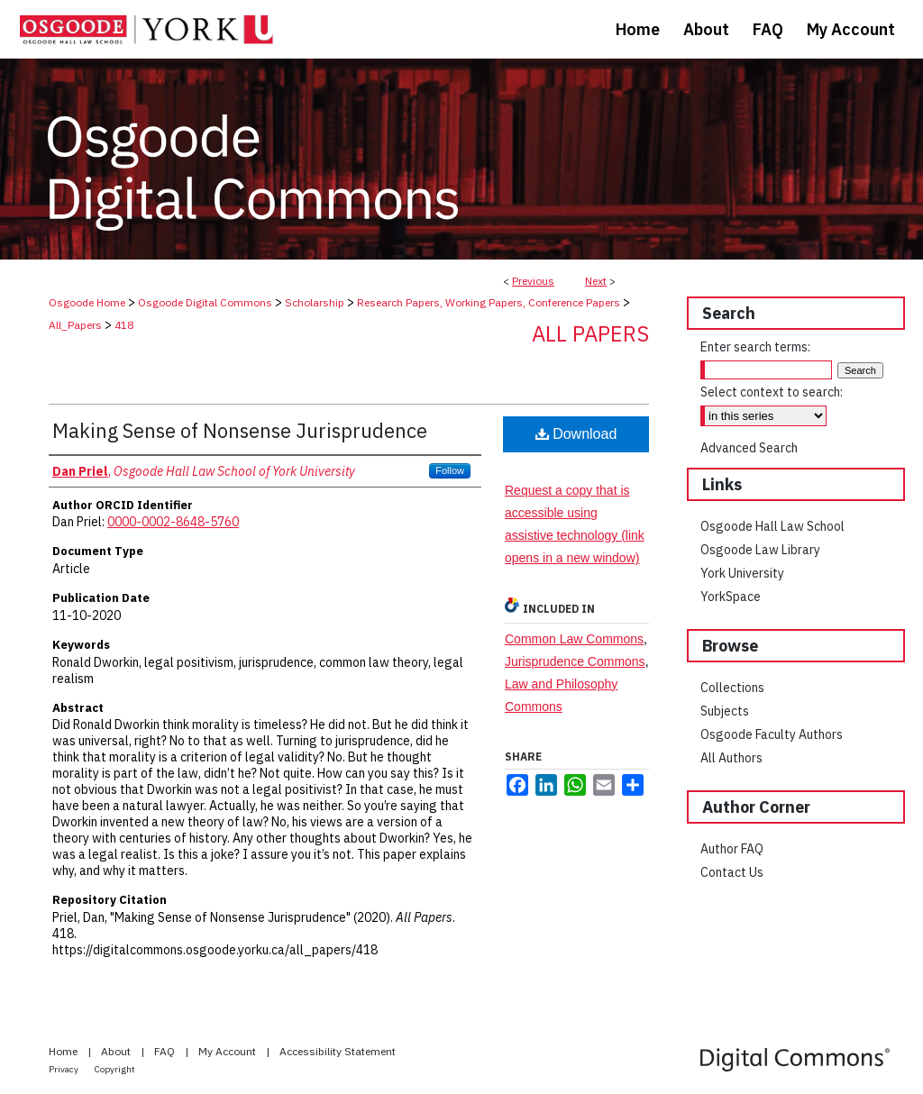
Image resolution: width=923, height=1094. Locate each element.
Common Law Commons (574, 639)
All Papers (590, 333)
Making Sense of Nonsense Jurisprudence (239, 430)
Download (576, 434)
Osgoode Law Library (760, 550)
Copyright (115, 1069)
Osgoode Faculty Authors (771, 734)
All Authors (731, 758)
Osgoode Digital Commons (205, 302)
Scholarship (314, 302)
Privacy (64, 1069)
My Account (228, 1051)
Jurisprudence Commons (575, 661)
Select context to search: (771, 392)
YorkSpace (730, 596)
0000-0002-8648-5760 (173, 522)
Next (596, 280)
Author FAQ (731, 849)
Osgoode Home (87, 302)
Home (64, 1051)
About (117, 1051)
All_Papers (75, 325)
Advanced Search (749, 448)
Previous (533, 280)
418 (123, 325)
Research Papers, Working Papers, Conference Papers (488, 302)
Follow (449, 470)
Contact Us (731, 872)
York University (742, 573)
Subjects (724, 711)
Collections (732, 687)
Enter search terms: (755, 347)
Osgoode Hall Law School (772, 526)
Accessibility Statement (337, 1051)
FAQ (166, 1051)
